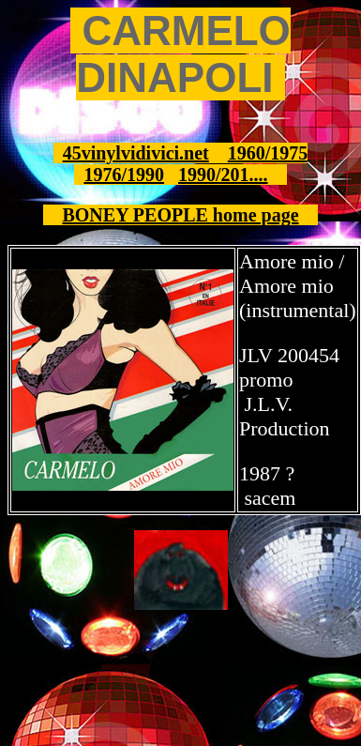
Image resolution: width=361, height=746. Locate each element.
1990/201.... (223, 174)
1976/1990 (123, 174)
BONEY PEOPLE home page (180, 215)
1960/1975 (268, 153)
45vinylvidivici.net (136, 153)
